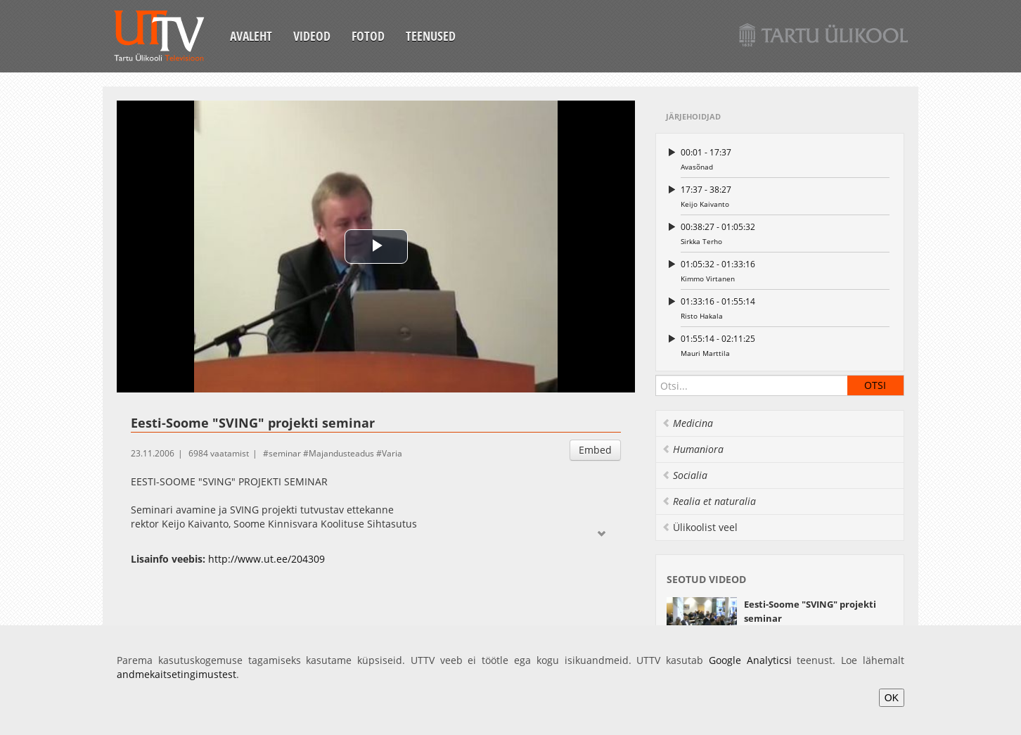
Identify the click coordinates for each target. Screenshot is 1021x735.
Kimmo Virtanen (785, 270)
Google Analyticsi (750, 660)
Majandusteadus (341, 453)
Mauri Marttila (785, 345)
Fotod (368, 35)
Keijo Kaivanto (785, 196)
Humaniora (693, 449)
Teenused (431, 35)
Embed (595, 449)
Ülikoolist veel (700, 527)
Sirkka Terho (785, 233)
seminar (285, 453)
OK (892, 697)
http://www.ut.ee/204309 (266, 558)
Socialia (684, 475)
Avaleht (251, 35)
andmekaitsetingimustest (176, 674)
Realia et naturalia (709, 501)
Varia (392, 453)
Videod (311, 35)
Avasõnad (785, 159)
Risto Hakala (785, 308)
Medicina (687, 423)
